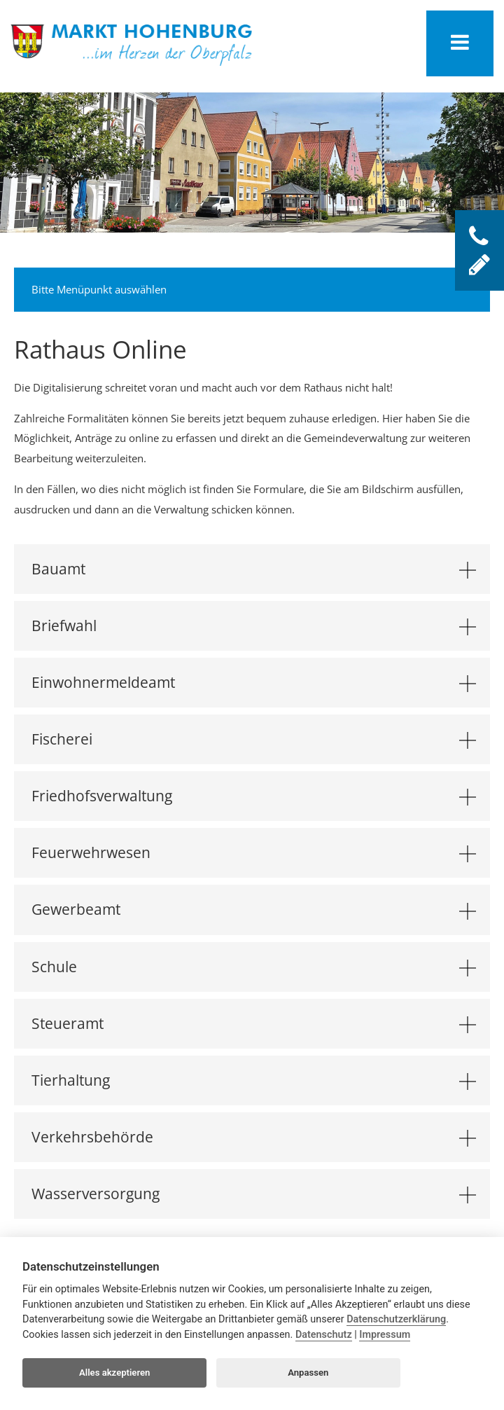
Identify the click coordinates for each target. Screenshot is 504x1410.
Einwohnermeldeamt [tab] (253, 682)
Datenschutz (323, 1335)
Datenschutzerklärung (396, 1319)
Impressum (384, 1335)
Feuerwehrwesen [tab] (253, 852)
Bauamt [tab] (253, 569)
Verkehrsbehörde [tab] (253, 1137)
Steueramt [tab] (253, 1023)
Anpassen (308, 1372)
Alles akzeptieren (114, 1372)
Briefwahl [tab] (253, 625)
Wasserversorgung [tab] (253, 1193)
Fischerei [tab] (253, 739)
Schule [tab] (253, 966)
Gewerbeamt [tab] (253, 909)
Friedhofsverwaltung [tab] (253, 796)
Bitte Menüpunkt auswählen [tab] (253, 287)
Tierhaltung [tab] (253, 1080)
